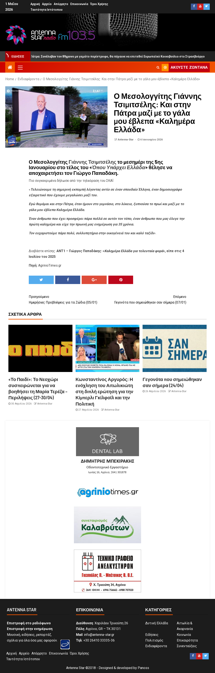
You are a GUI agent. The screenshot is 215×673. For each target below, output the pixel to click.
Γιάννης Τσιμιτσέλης (92, 162)
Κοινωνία (184, 635)
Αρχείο (47, 4)
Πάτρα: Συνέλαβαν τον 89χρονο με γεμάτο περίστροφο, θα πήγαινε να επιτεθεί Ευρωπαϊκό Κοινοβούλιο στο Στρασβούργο (117, 56)
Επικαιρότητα (187, 640)
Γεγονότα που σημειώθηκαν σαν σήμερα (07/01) (147, 299)
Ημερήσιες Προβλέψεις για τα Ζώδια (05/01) (68, 299)
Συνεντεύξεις (187, 646)
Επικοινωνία (79, 4)
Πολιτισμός (154, 640)
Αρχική (35, 4)
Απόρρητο (61, 4)
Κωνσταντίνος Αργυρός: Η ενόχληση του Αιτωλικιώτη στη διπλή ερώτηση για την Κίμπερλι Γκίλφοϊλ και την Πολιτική (104, 391)
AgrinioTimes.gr (49, 265)
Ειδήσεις (152, 635)
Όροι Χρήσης (99, 4)
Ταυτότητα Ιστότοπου (46, 9)
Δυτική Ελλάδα (156, 623)
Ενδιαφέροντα (156, 646)
